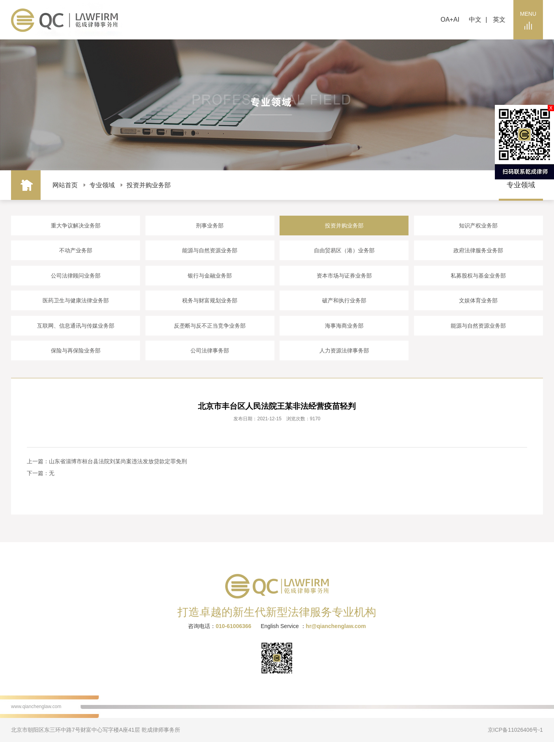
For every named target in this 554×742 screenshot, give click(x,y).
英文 (499, 19)
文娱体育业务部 (478, 300)
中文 (475, 19)
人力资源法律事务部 (344, 350)
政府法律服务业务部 (478, 250)
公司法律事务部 (209, 350)
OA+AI (449, 19)
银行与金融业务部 (210, 275)
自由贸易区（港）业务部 (344, 250)
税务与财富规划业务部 (209, 300)
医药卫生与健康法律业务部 (76, 300)
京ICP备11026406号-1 (515, 730)
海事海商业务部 (344, 326)
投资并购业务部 (149, 185)
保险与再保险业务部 (76, 350)
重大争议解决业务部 (76, 225)
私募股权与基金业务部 (478, 275)
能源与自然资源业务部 (209, 250)
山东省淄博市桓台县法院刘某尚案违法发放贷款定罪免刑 (118, 461)
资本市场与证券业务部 (344, 275)
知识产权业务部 (478, 225)
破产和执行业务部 (344, 300)
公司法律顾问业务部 (76, 275)
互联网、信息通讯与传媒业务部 (75, 326)
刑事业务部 (210, 225)
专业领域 (102, 185)
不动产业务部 (75, 250)
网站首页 (65, 185)
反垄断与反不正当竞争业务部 (210, 326)
